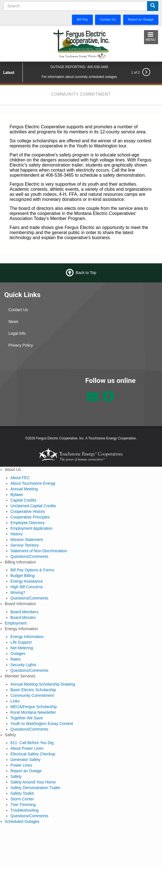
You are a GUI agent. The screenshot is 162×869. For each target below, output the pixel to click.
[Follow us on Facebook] (108, 400)
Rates (15, 659)
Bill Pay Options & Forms (32, 570)
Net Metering (21, 648)
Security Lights (23, 665)
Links (15, 701)
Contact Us (18, 309)
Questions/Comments (29, 556)
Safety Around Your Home (33, 782)
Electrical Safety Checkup (32, 754)
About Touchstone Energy (32, 483)
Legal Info (17, 333)
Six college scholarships (34, 140)
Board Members (24, 612)
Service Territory (24, 545)
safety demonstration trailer (56, 165)
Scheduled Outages (22, 821)
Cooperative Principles (30, 517)
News (13, 321)
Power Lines (21, 765)
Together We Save (26, 718)
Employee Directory (27, 522)
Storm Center (22, 799)
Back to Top (86, 272)
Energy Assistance (26, 581)
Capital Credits (23, 500)
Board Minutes (23, 617)
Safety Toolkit (22, 793)
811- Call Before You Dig (31, 742)
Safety (16, 776)
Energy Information (27, 636)
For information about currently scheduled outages (79, 77)
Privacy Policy (20, 345)
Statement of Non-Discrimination (38, 551)
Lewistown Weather (40, 397)
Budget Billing (22, 575)
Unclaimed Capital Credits (33, 506)
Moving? (17, 592)
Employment (16, 623)
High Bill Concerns (26, 587)
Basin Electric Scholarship (33, 690)
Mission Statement (26, 539)
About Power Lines (27, 748)
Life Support (21, 642)
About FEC (20, 477)
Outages (17, 653)
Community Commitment (32, 695)
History (16, 534)
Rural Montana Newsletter (33, 712)
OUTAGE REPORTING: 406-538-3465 (79, 67)
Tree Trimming (23, 804)
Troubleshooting (24, 810)
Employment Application (31, 528)
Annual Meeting (24, 489)
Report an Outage (26, 771)
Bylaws (16, 494)
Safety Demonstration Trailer (35, 787)
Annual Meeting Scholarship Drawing (42, 684)
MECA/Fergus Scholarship (33, 706)
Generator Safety (25, 759)
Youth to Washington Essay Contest (41, 723)
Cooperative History (27, 511)
